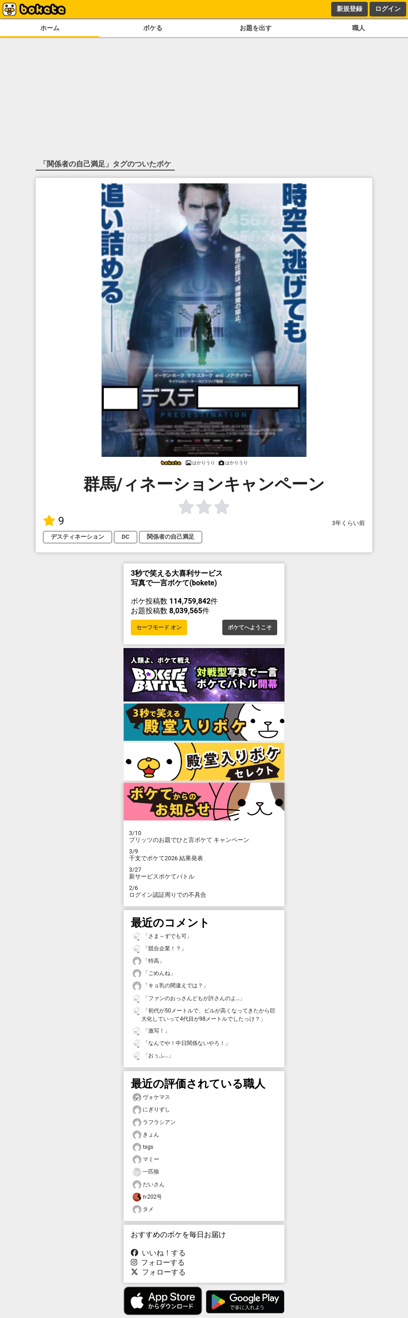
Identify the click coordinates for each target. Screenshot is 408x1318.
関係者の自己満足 (170, 536)
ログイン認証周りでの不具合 (204, 891)
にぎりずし (151, 1109)
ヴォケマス (151, 1097)
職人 (358, 28)
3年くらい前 (348, 523)
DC (125, 536)
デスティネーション (77, 536)
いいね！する (158, 1252)
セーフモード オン (159, 627)
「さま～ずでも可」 (162, 936)
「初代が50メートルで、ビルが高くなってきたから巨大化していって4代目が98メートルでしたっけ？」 (204, 1014)
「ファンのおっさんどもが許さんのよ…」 (189, 998)
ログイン (388, 8)
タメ (143, 1209)
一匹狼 (146, 1172)
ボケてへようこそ (250, 627)
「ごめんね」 (154, 973)
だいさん (149, 1184)
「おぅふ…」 (153, 1055)
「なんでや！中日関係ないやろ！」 (182, 1043)
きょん (146, 1134)
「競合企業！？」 (160, 948)
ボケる (152, 28)
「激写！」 (151, 1031)
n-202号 (147, 1197)
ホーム (49, 28)
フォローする (158, 1262)
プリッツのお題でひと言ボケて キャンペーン (204, 836)
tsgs (143, 1147)
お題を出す (256, 28)
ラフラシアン (154, 1122)
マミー (146, 1159)
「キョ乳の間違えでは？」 (171, 985)
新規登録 (349, 8)
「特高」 (149, 961)
